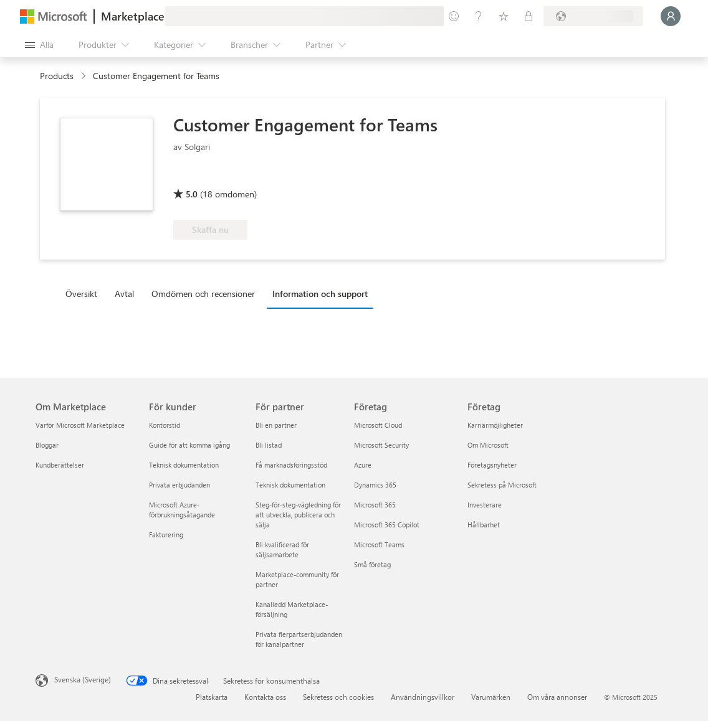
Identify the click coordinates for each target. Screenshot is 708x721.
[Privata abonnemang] (528, 16)
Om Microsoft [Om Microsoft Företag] (488, 445)
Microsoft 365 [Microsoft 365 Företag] (375, 504)
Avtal (124, 293)
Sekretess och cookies (338, 697)
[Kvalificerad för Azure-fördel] (319, 176)
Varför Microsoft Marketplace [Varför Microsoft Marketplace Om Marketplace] (80, 425)
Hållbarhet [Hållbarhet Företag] (483, 524)
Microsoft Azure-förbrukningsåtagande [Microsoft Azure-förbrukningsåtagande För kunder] (182, 509)
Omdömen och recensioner (203, 293)
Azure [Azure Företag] (362, 464)
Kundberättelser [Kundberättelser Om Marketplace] (60, 464)
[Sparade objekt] (504, 16)
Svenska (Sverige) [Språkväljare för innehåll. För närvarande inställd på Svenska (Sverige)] (82, 679)
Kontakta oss (265, 697)
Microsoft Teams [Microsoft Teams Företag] (379, 544)
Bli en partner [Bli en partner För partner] (276, 425)
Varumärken (490, 697)
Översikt (81, 293)
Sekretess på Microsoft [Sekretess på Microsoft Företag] (502, 484)
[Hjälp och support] (479, 16)
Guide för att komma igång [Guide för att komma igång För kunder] (189, 445)
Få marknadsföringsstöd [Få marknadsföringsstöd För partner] (291, 464)
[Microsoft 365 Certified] (219, 176)
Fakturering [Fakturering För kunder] (166, 534)
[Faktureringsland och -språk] (593, 16)
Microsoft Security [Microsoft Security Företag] (381, 445)
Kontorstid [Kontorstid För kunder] (164, 425)
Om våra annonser (557, 697)
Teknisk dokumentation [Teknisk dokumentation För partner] (290, 484)
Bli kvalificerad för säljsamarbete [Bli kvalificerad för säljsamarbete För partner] (282, 549)
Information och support (320, 293)
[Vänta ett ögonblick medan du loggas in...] (670, 16)
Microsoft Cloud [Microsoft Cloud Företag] (378, 425)
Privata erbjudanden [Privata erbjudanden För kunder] (179, 484)
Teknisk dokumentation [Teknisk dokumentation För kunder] (184, 464)
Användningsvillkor (422, 697)
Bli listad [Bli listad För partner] (269, 445)
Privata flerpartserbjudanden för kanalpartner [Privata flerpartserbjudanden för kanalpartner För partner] (299, 639)
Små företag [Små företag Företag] (372, 564)
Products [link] (57, 76)
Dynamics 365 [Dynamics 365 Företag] (375, 484)
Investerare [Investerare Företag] (484, 504)
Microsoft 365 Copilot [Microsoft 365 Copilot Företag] (386, 524)
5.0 (192, 194)
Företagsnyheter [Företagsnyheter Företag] (492, 464)
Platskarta (211, 697)
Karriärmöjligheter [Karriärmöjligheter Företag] (495, 425)
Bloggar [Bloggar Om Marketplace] (47, 445)
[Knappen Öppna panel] (39, 44)
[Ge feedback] (454, 16)
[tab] (84, 293)
